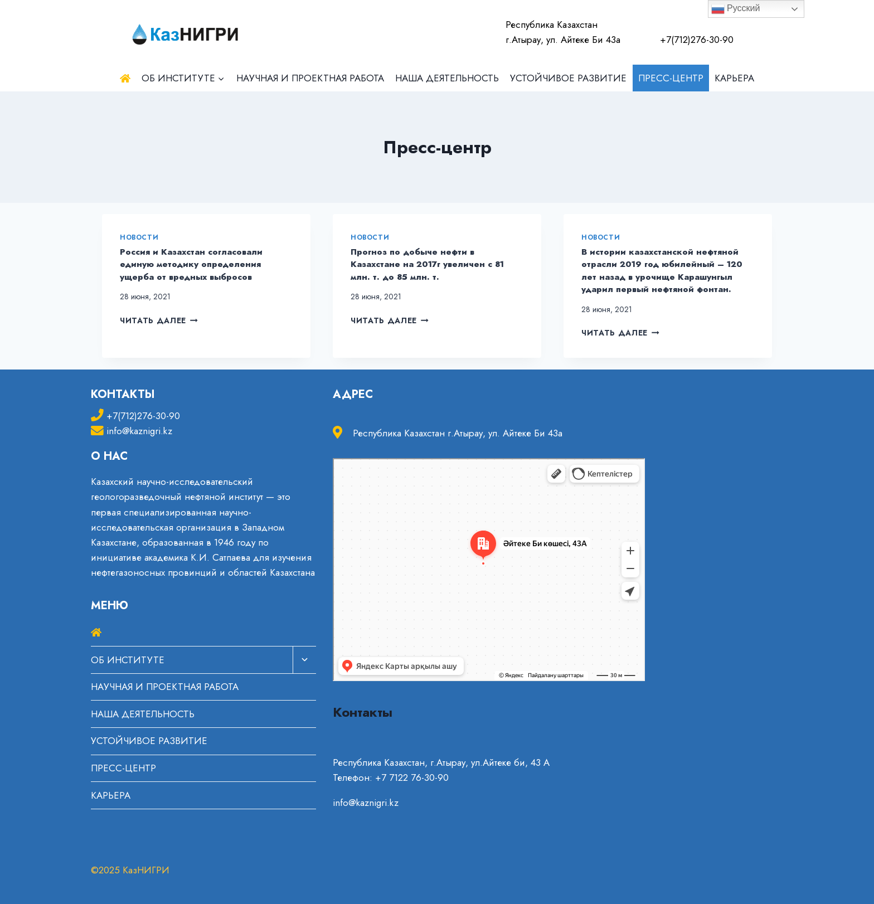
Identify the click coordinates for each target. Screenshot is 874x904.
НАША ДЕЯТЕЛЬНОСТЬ (447, 78)
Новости (139, 237)
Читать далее (159, 320)
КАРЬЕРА (734, 78)
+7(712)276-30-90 (143, 415)
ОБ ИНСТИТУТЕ (127, 660)
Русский (735, 9)
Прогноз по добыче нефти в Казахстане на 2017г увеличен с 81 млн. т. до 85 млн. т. (427, 264)
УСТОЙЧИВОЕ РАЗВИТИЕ (568, 78)
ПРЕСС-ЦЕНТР (670, 78)
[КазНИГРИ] (185, 32)
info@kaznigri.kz (139, 431)
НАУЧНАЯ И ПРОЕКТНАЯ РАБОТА (310, 78)
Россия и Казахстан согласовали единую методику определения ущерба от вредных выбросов (191, 264)
